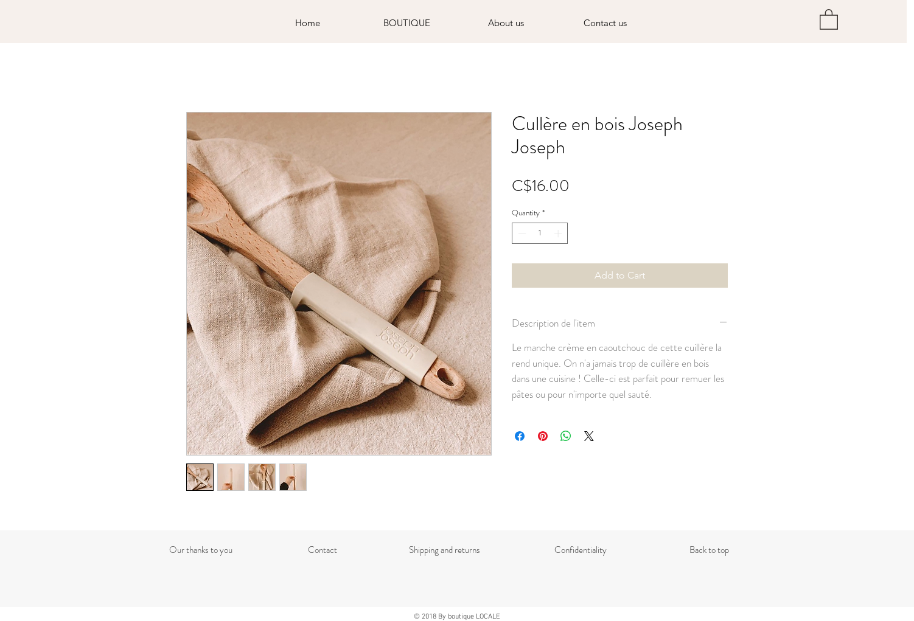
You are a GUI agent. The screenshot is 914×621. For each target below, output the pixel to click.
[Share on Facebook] (519, 436)
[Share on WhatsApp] (566, 436)
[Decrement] (521, 233)
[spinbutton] (540, 233)
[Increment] (559, 233)
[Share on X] (589, 436)
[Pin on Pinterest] (542, 436)
